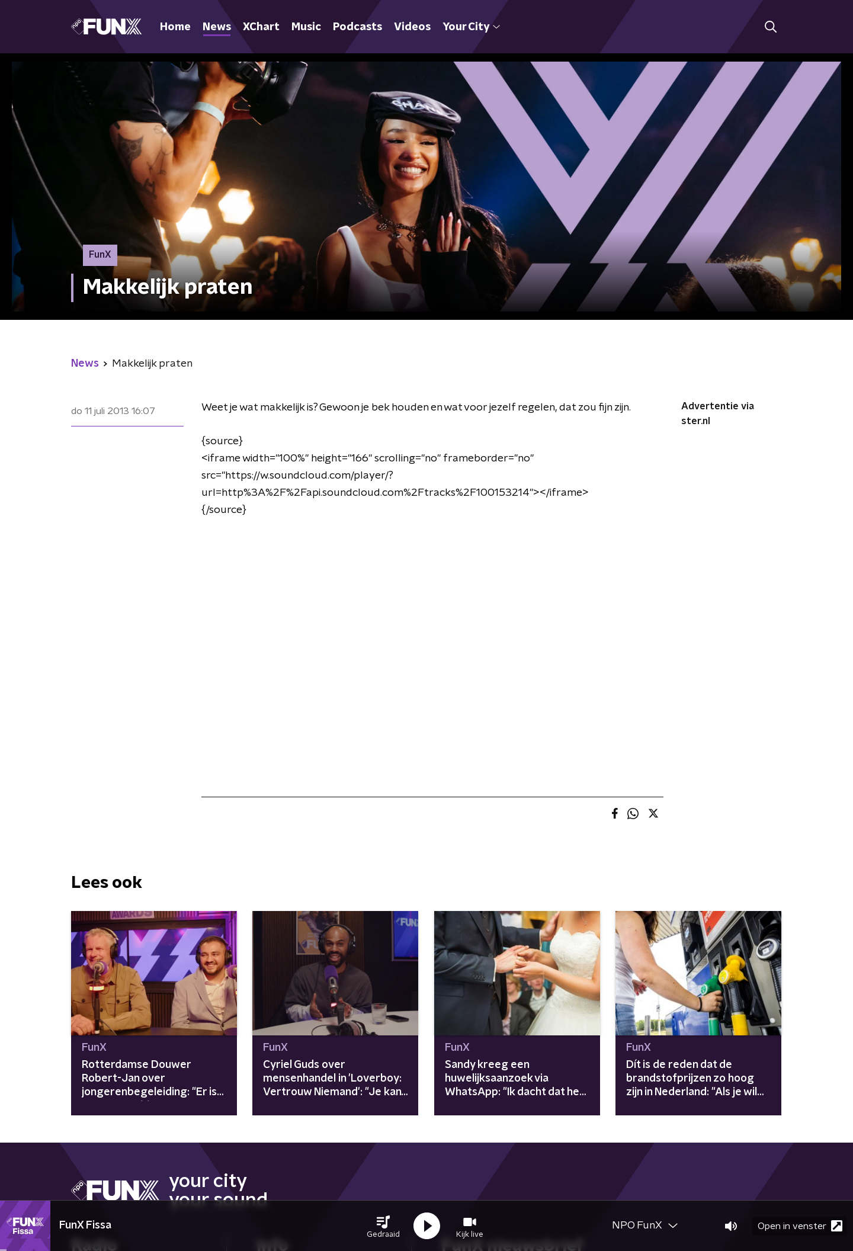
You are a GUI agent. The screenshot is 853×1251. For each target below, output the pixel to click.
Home (175, 27)
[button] (383, 1226)
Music (306, 27)
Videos (412, 27)
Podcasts (357, 27)
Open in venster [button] (800, 1225)
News (217, 27)
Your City (471, 27)
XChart (261, 27)
